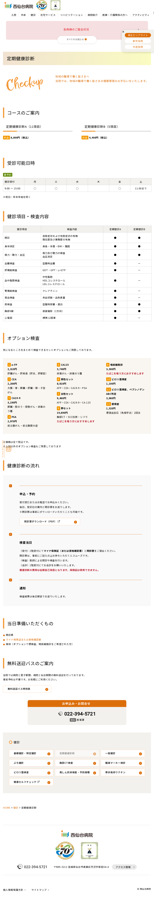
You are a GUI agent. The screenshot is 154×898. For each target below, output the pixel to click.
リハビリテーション (71, 15)
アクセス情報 (123, 867)
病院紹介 (93, 15)
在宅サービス (48, 15)
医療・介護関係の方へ (115, 15)
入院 (13, 15)
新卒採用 (138, 41)
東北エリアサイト (138, 35)
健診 (33, 15)
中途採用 (138, 47)
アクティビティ (141, 15)
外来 (23, 15)
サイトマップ (39, 890)
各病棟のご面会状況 (76, 29)
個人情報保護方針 (13, 890)
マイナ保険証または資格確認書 (23, 639)
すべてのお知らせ (75, 39)
